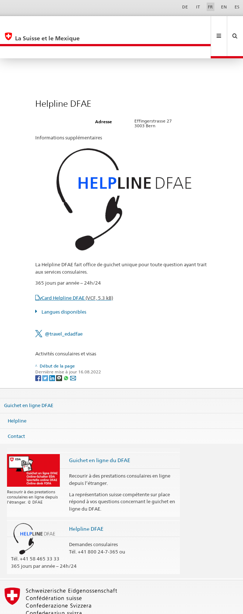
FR (210, 7)
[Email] (73, 353)
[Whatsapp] (66, 353)
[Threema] (59, 353)
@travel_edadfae (64, 309)
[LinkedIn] (52, 353)
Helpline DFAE (86, 504)
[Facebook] (38, 353)
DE (185, 7)
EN (224, 7)
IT (198, 7)
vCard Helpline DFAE (76, 273)
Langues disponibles (63, 287)
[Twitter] (45, 353)
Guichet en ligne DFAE (28, 381)
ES (237, 7)
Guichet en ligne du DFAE (99, 435)
